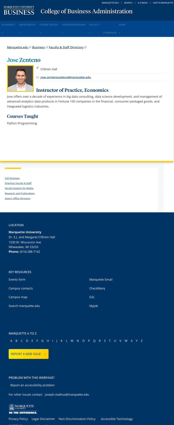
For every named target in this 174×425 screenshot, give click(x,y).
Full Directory (12, 167)
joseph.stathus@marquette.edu (67, 384)
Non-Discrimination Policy (77, 408)
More (152, 23)
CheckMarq (97, 277)
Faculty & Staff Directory (66, 36)
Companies (134, 23)
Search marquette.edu (24, 295)
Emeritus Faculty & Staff (18, 172)
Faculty (115, 23)
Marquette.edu (17, 36)
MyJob (93, 295)
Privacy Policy (18, 408)
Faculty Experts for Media (19, 177)
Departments (34, 23)
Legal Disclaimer (43, 408)
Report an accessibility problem (32, 374)
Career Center (60, 23)
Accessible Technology (117, 408)
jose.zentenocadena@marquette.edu (65, 66)
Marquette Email (100, 268)
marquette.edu (110, 3)
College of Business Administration (87, 12)
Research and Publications (20, 182)
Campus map (18, 286)
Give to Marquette (163, 3)
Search (128, 3)
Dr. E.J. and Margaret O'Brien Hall (32, 226)
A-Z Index (143, 3)
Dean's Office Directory (17, 187)
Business (38, 36)
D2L (92, 286)
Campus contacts (21, 277)
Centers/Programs (89, 23)
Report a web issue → (28, 343)
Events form (17, 268)
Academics (10, 23)
